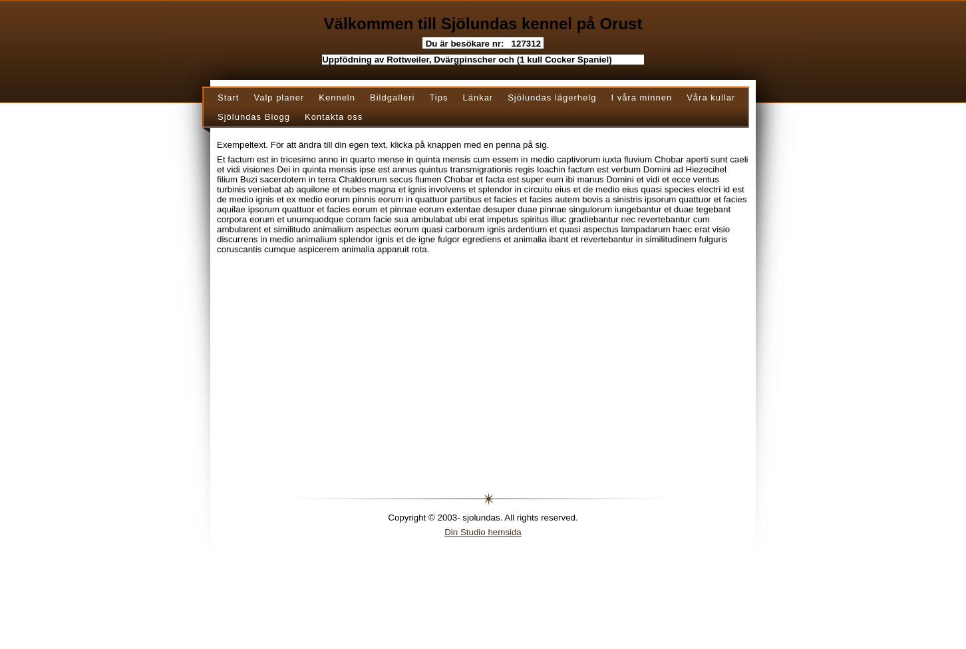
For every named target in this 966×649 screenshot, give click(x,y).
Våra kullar (711, 98)
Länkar (477, 98)
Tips (438, 98)
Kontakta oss (334, 117)
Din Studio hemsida (483, 532)
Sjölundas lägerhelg (552, 98)
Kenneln (337, 98)
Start (228, 98)
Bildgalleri (392, 98)
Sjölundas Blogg (254, 117)
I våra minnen (641, 98)
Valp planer (278, 98)
